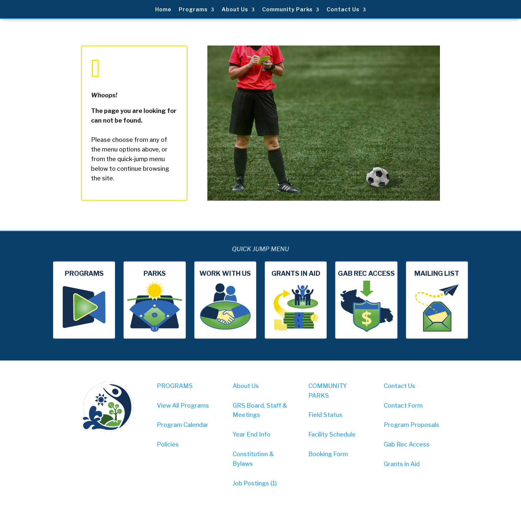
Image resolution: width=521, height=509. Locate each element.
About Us (235, 10)
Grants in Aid (402, 463)
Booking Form (328, 454)
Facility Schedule (332, 434)
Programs (193, 10)
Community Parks (287, 10)
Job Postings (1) (255, 483)
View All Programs (183, 405)
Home (163, 10)
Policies (168, 444)
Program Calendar (182, 424)
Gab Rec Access (407, 444)
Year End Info (251, 434)
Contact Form (403, 405)
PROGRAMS (175, 385)
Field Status (325, 414)
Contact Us (343, 10)
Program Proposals (411, 424)
